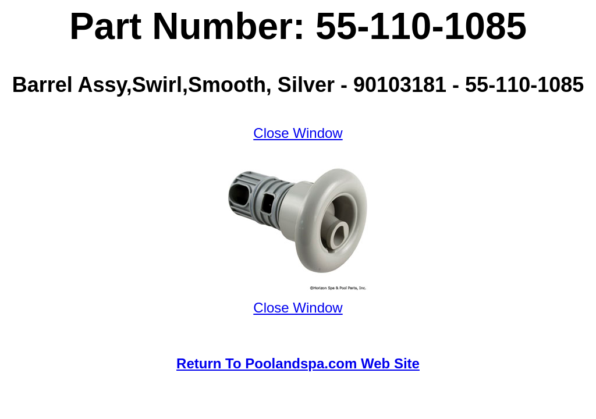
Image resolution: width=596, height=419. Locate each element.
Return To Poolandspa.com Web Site (298, 363)
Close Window (297, 133)
